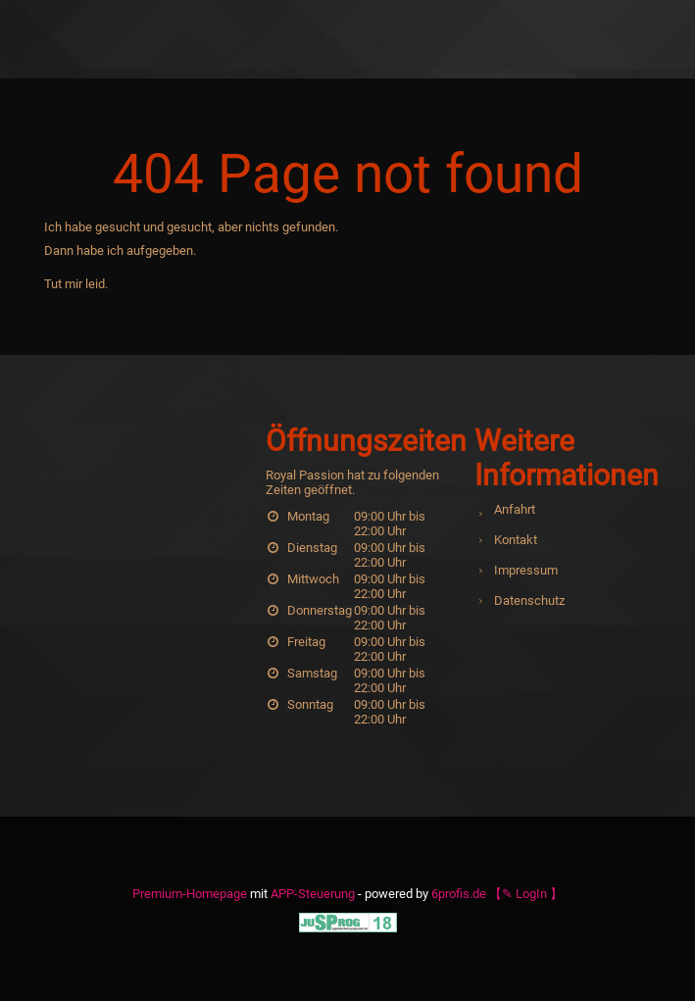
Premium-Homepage (189, 893)
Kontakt (515, 539)
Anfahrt (514, 509)
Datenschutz (529, 600)
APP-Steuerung (313, 893)
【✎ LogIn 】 (526, 893)
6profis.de (458, 893)
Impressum (526, 570)
